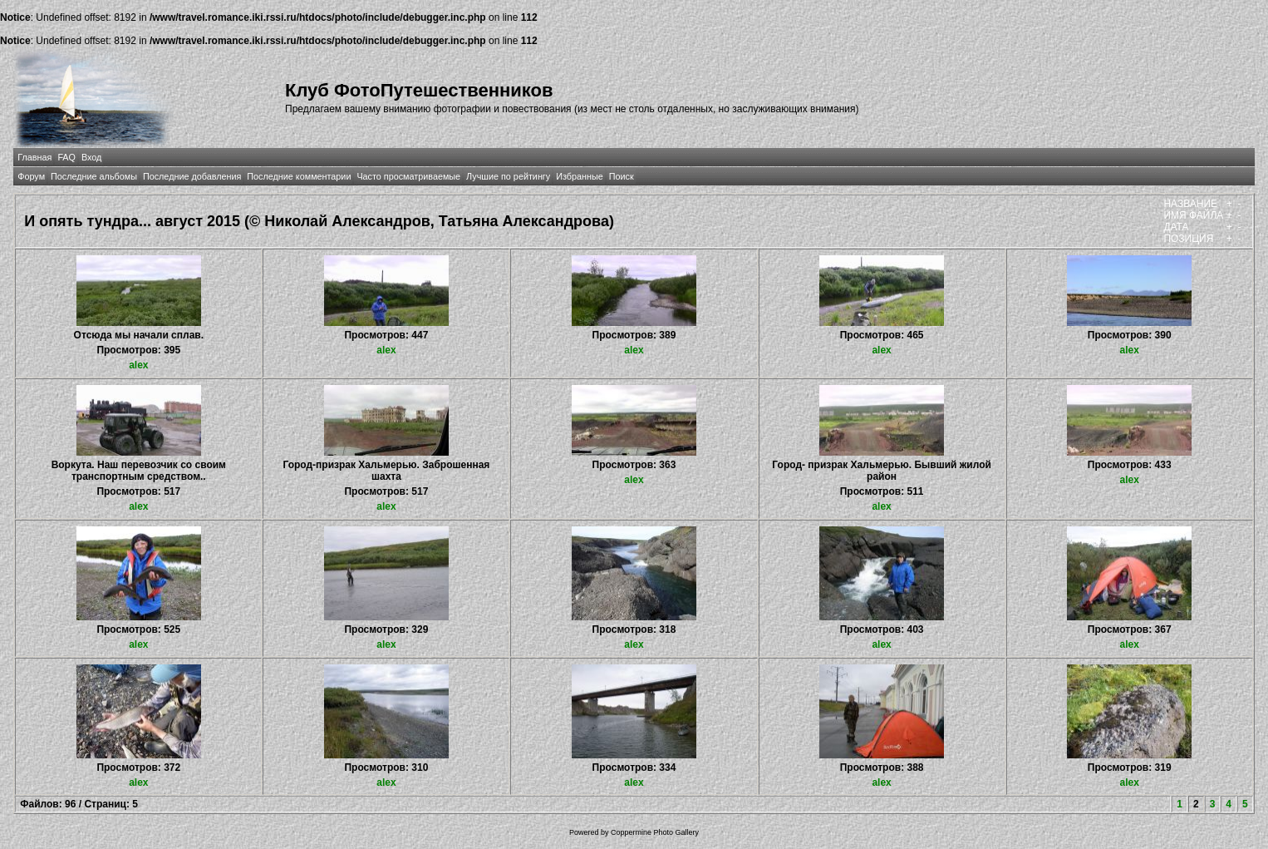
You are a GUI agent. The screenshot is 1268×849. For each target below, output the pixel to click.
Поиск (621, 176)
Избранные (579, 176)
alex (138, 365)
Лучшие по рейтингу (508, 176)
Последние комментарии (299, 176)
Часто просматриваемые (408, 176)
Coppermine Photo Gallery (655, 832)
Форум (31, 176)
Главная (34, 157)
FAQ (66, 157)
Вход (91, 157)
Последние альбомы (94, 176)
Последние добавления (192, 176)
